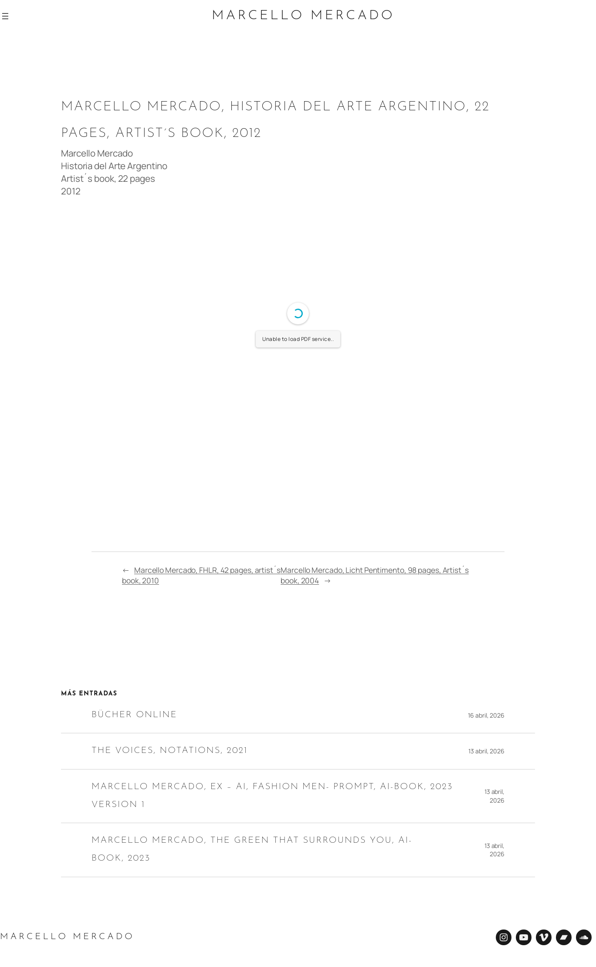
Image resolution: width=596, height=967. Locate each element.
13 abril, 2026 (486, 751)
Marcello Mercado (303, 16)
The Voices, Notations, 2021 (171, 751)
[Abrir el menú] (5, 16)
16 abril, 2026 (486, 715)
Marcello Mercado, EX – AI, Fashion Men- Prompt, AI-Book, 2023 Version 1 (272, 796)
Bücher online (133, 715)
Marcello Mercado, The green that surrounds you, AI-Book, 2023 (252, 850)
